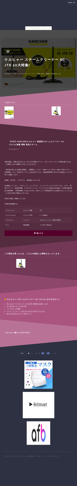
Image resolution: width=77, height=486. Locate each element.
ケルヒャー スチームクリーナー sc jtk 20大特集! (20, 456)
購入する (40, 233)
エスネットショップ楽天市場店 (50, 220)
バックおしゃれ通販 (13, 309)
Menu (70, 2)
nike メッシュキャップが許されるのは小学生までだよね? (26, 311)
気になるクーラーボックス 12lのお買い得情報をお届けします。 (28, 304)
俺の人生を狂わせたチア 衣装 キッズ (19, 314)
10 (43, 353)
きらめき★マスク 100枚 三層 (16, 306)
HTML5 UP (56, 456)
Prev (22, 353)
